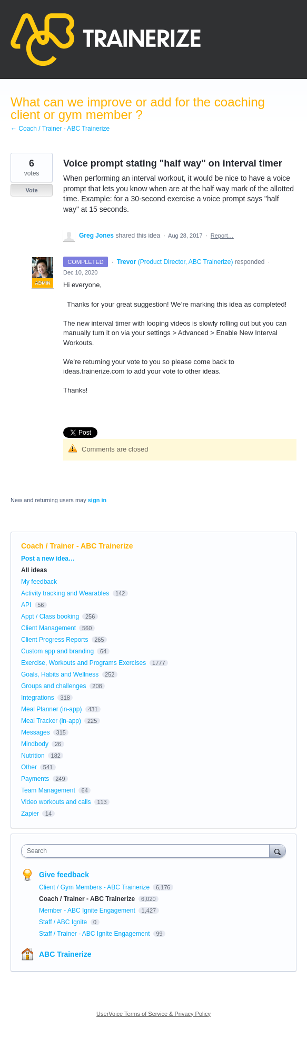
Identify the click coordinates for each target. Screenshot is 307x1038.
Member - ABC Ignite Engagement (88, 910)
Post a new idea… (48, 558)
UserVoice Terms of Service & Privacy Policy (153, 1014)
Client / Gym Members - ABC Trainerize (95, 887)
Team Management (48, 790)
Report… (222, 235)
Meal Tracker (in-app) (51, 720)
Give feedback (64, 874)
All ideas (34, 570)
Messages (35, 732)
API (26, 605)
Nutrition (33, 755)
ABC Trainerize (65, 954)
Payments (35, 778)
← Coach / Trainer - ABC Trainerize (60, 128)
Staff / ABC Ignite (64, 922)
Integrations (37, 697)
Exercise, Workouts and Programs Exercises (83, 663)
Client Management (48, 628)
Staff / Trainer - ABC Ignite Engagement (95, 933)
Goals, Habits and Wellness (59, 674)
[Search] (277, 850)
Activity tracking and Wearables (65, 593)
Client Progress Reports (54, 639)
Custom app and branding (57, 651)
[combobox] (147, 851)
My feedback (39, 581)
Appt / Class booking (50, 616)
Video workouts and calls (56, 802)
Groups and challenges (53, 686)
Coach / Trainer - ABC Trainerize (77, 546)
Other (29, 767)
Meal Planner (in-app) (51, 709)
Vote (31, 190)
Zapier (30, 813)
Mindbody (34, 744)
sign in (97, 500)
